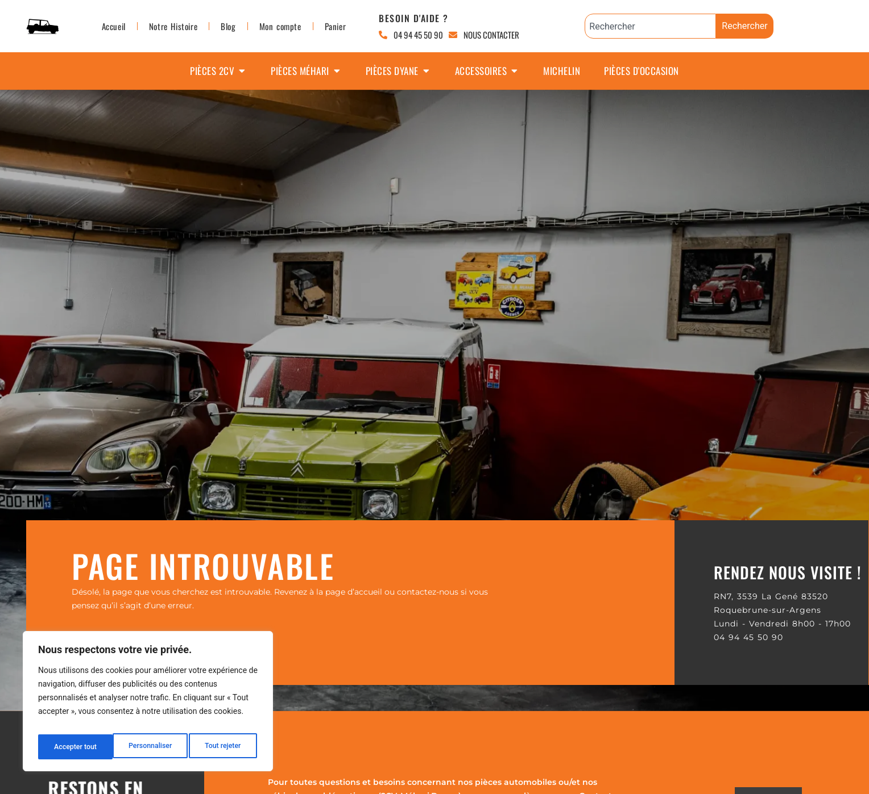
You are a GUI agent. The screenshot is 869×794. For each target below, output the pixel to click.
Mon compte (280, 26)
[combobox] (650, 26)
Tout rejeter (148, 746)
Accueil (114, 26)
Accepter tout (221, 746)
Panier (335, 26)
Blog (228, 26)
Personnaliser (74, 746)
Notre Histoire (173, 26)
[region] (148, 704)
